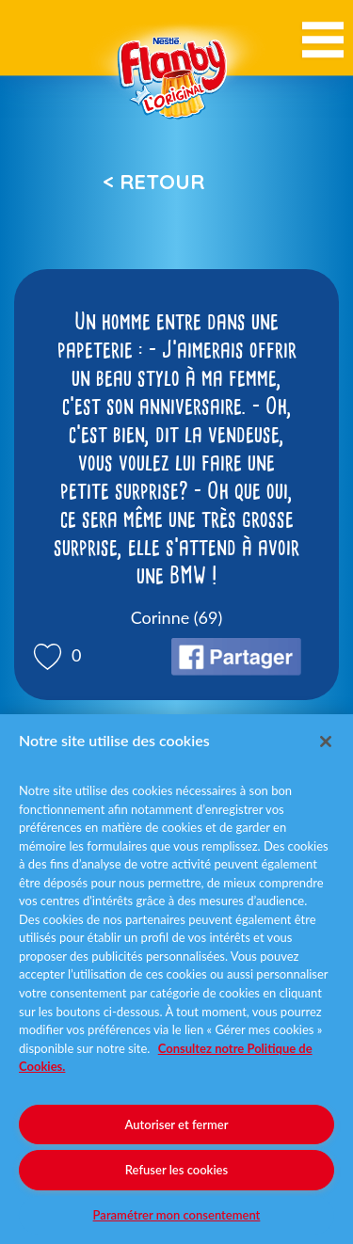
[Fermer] (325, 741)
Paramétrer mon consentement (177, 1214)
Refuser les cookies (176, 1169)
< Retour (153, 181)
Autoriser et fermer (177, 1124)
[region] (176, 979)
